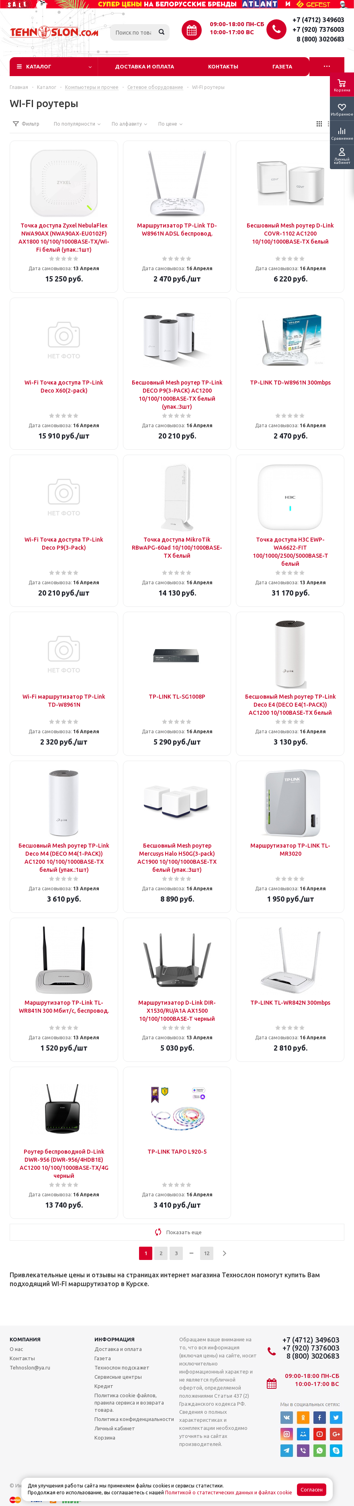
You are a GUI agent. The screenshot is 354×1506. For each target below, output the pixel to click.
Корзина (104, 1437)
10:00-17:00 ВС (232, 32)
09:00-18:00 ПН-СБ (237, 24)
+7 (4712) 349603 (318, 19)
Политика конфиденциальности (134, 1419)
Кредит (103, 1386)
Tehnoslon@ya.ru (30, 1367)
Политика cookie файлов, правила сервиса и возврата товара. (129, 1402)
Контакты (223, 66)
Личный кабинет (114, 1428)
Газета (282, 66)
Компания (25, 1339)
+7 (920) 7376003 (318, 29)
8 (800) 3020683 (320, 39)
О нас (16, 1349)
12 (206, 1253)
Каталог (38, 66)
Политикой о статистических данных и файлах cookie (228, 1492)
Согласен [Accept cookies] (312, 1490)
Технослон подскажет (121, 1367)
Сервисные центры (118, 1377)
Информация (114, 1339)
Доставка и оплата (144, 66)
